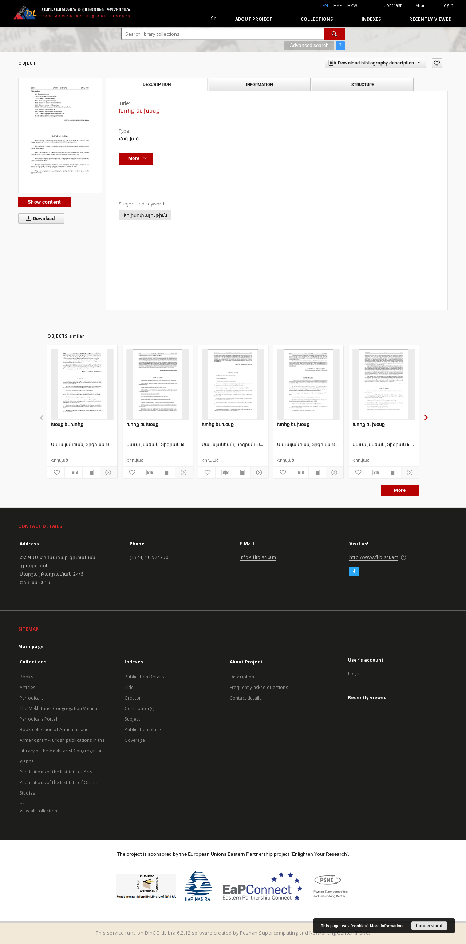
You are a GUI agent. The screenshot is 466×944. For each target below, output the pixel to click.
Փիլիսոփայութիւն (144, 215)
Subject (132, 719)
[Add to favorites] (437, 63)
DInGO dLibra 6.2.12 (168, 933)
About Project (253, 19)
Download (39, 218)
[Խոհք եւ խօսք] (308, 384)
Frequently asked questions (259, 687)
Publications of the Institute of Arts (56, 772)
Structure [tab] (362, 84)
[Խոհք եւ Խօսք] (158, 384)
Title (129, 687)
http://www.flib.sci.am (374, 557)
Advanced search (309, 45)
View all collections (39, 811)
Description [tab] (157, 84)
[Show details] (107, 472)
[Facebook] (354, 571)
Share (422, 6)
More (400, 490)
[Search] (334, 34)
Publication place (143, 729)
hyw (352, 5)
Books (26, 677)
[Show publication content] (91, 472)
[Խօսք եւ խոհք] (82, 384)
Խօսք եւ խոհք (67, 424)
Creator (133, 698)
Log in (354, 673)
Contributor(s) (139, 708)
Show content (44, 202)
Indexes (371, 19)
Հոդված (129, 139)
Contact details (245, 698)
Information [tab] (259, 84)
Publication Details (144, 677)
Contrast (392, 5)
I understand (429, 925)
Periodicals (31, 698)
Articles (27, 687)
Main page (31, 646)
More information (386, 926)
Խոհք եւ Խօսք (142, 424)
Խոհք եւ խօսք (293, 424)
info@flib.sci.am (258, 557)
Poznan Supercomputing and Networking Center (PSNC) (305, 933)
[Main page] (213, 19)
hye (337, 5)
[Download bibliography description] (73, 472)
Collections (317, 19)
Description (242, 677)
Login (447, 5)
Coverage (135, 740)
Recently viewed (430, 19)
